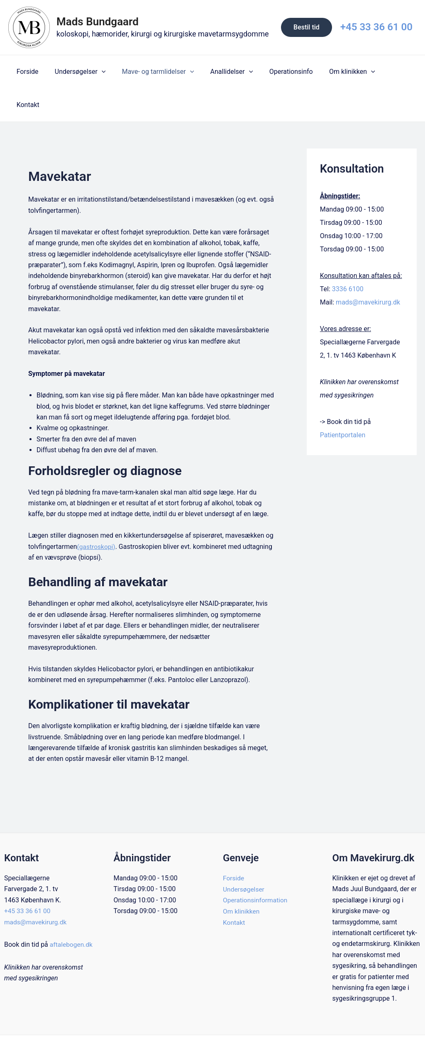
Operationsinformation (256, 867)
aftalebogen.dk (35, 922)
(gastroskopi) (97, 513)
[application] (97, 71)
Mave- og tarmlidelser (150, 71)
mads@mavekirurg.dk (368, 269)
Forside (26, 72)
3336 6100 (348, 256)
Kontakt (382, 72)
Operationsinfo (277, 72)
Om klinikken (336, 71)
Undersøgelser (75, 71)
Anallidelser (221, 71)
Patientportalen (342, 402)
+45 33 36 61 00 (376, 27)
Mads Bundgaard (97, 21)
